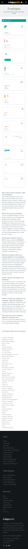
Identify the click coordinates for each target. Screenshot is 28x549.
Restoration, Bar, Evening (8, 377)
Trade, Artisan (5, 422)
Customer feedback (8, 500)
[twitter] (6, 546)
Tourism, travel (6, 358)
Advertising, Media (6, 397)
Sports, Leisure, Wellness (8, 379)
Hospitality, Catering (7, 403)
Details (3, 407)
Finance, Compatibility (7, 401)
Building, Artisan (6, 375)
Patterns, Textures (7, 369)
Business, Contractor (7, 373)
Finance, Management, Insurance (10, 354)
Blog (4, 496)
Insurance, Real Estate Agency (9, 399)
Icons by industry (7, 454)
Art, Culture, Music (6, 352)
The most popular (6, 414)
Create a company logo (9, 461)
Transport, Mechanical (7, 394)
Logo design (6, 443)
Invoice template (7, 477)
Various (4, 425)
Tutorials (5, 498)
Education (4, 382)
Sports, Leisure (6, 343)
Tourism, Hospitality (7, 388)
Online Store (5, 360)
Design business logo (8, 448)
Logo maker (6, 445)
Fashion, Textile (6, 424)
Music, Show (5, 392)
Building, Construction (7, 349)
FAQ (4, 509)
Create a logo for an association (11, 450)
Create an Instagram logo (9, 484)
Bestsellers (5, 365)
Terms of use (6, 502)
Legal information (7, 505)
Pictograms (5, 410)
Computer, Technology (8, 337)
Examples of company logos (10, 463)
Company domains (7, 452)
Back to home (14, 2)
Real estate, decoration (8, 356)
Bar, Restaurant (6, 350)
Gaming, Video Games (7, 427)
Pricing (4, 441)
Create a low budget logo (9, 459)
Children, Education (7, 347)
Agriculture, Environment (8, 390)
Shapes (4, 412)
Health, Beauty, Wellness (8, 341)
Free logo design (7, 457)
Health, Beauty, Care (7, 386)
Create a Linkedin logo (8, 482)
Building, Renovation (7, 395)
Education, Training (7, 420)
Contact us (5, 511)
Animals (4, 345)
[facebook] (4, 546)
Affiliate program (7, 507)
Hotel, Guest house (7, 364)
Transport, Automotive (8, 380)
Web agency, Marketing (8, 367)
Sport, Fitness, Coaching (8, 405)
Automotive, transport (7, 339)
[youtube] (9, 546)
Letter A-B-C (5, 362)
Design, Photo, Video (7, 418)
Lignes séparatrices (7, 409)
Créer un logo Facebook (9, 479)
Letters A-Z (5, 384)
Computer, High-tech (7, 416)
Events (3, 371)
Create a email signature (9, 475)
